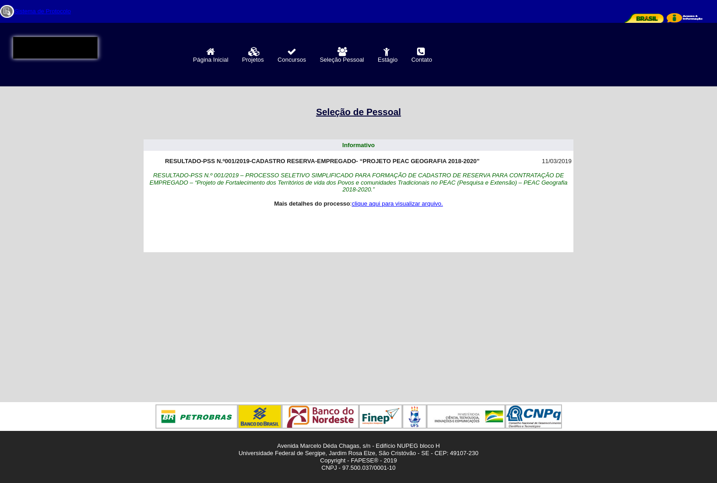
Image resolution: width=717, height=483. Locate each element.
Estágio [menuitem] (387, 55)
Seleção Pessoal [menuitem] (342, 55)
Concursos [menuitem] (292, 55)
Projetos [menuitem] (253, 55)
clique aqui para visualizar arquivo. (397, 203)
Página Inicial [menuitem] (210, 55)
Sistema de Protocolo (42, 11)
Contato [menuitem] (421, 55)
